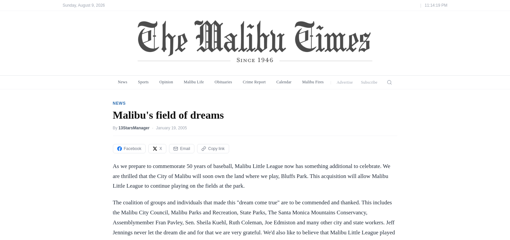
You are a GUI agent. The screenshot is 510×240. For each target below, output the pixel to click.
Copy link (212, 148)
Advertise (345, 82)
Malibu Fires (313, 82)
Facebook (129, 148)
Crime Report (254, 82)
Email (181, 148)
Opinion (166, 82)
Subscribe (369, 82)
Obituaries (223, 82)
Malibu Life (194, 82)
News (122, 82)
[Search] (389, 82)
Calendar (283, 82)
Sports (143, 82)
